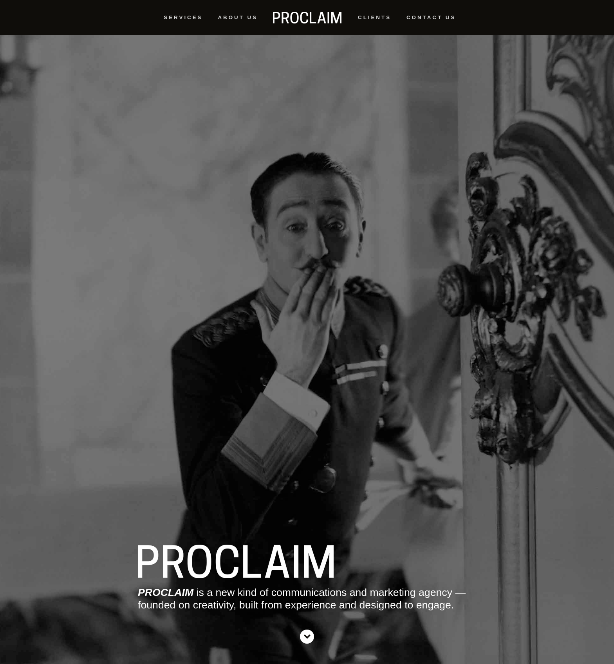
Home (307, 17)
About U (237, 20)
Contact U (430, 20)
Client (374, 20)
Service (182, 20)
